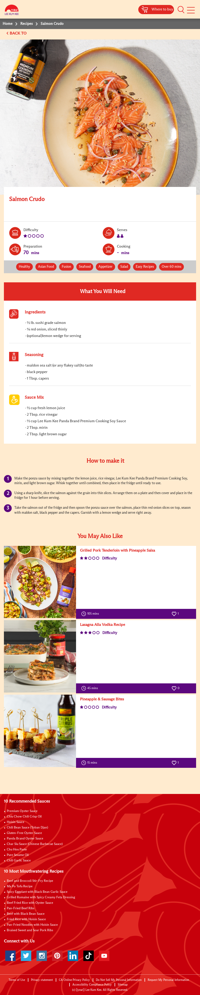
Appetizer (105, 266)
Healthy (24, 266)
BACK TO (19, 33)
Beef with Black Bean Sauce (26, 914)
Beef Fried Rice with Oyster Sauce (30, 903)
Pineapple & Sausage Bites (102, 699)
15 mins (90, 762)
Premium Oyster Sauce (22, 811)
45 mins (90, 688)
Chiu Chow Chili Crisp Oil (24, 816)
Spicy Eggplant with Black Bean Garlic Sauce (37, 892)
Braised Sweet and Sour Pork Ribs (30, 930)
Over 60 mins (171, 266)
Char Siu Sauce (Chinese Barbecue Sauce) (35, 844)
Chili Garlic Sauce (19, 860)
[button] (181, 9)
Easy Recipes (145, 266)
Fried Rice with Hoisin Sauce (26, 919)
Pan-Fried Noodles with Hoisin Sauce (32, 925)
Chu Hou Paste (17, 849)
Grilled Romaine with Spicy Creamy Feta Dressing (41, 897)
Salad (124, 266)
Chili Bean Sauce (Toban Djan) (27, 827)
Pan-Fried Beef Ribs (20, 908)
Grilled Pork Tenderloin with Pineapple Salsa (117, 550)
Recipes (26, 24)
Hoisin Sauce (15, 822)
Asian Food (46, 266)
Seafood (85, 266)
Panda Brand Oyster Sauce (25, 838)
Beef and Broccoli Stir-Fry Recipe (30, 881)
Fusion (66, 266)
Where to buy (162, 9)
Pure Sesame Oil (18, 855)
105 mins (91, 613)
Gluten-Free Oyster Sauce (24, 833)
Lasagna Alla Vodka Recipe (102, 625)
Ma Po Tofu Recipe (20, 886)
